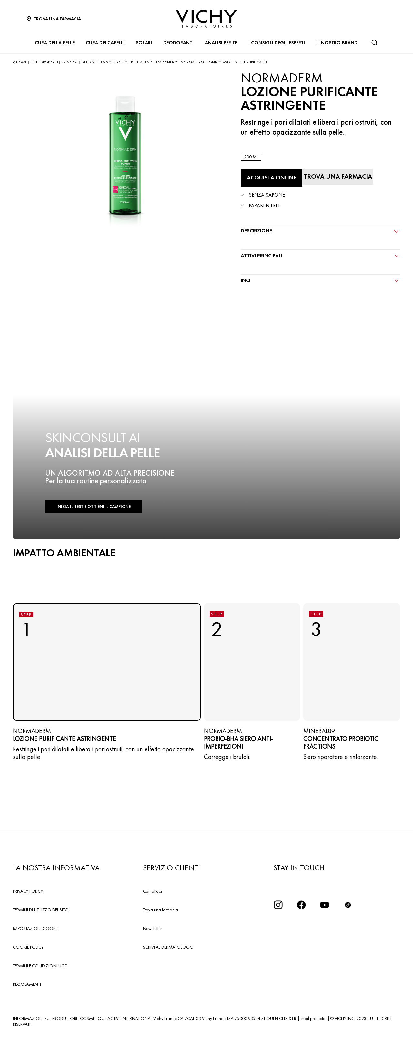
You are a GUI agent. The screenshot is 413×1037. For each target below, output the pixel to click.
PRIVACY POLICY (28, 891)
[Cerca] (374, 42)
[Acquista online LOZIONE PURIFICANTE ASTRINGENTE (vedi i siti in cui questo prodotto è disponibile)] (271, 178)
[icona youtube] (324, 905)
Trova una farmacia (160, 910)
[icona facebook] (301, 905)
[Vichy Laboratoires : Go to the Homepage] (206, 19)
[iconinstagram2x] (278, 905)
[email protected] (313, 1018)
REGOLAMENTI (27, 984)
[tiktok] (348, 905)
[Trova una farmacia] (337, 177)
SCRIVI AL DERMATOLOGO (168, 947)
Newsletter (152, 928)
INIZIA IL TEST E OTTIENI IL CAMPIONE (93, 506)
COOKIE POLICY (28, 947)
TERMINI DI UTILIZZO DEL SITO (41, 910)
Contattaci (152, 891)
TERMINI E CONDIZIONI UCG (40, 966)
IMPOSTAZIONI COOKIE (36, 928)
